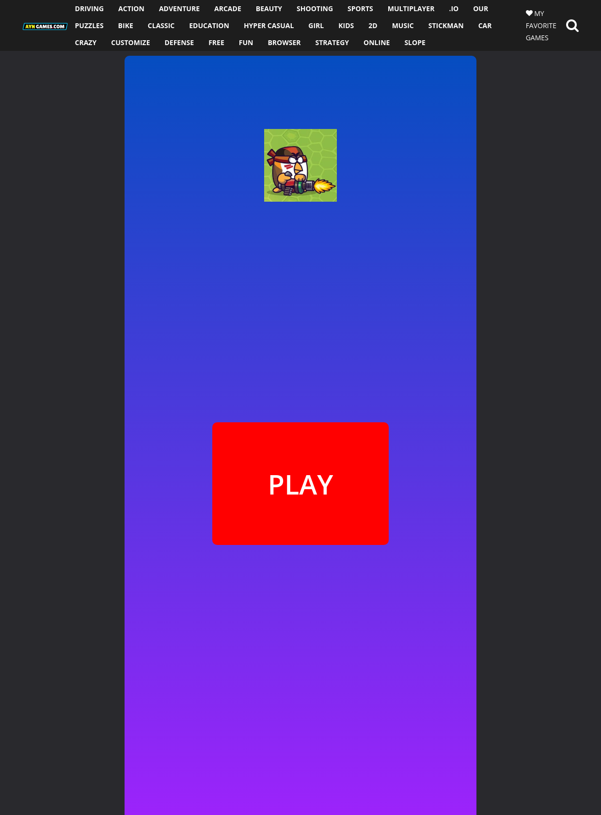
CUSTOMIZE (130, 42)
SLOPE (414, 42)
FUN (246, 42)
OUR (480, 8)
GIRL (316, 25)
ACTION (131, 8)
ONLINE (377, 42)
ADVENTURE (179, 8)
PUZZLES (89, 25)
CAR (485, 25)
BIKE (125, 25)
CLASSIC (161, 25)
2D (372, 25)
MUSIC (403, 25)
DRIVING (89, 8)
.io (454, 8)
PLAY (300, 483)
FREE (216, 42)
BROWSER (284, 42)
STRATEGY (332, 42)
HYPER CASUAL (269, 25)
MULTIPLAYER (411, 8)
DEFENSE (179, 42)
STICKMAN (446, 25)
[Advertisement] (60, 196)
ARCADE (227, 8)
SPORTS (360, 8)
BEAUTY (269, 8)
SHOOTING (315, 8)
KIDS (346, 25)
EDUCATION (209, 25)
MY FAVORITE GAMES (541, 25)
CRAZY (86, 42)
